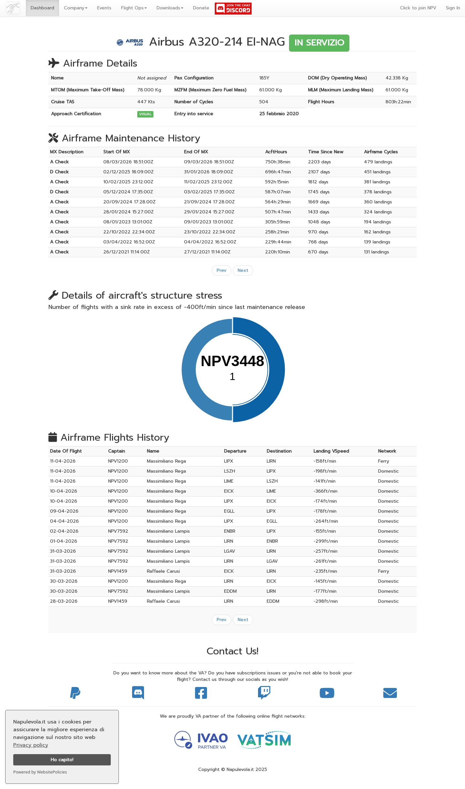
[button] (75, 8)
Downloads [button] (170, 8)
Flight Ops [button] (134, 8)
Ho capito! (62, 759)
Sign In (453, 8)
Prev (221, 270)
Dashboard (42, 8)
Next (243, 270)
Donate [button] (201, 8)
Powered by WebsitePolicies (40, 772)
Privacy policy (30, 745)
